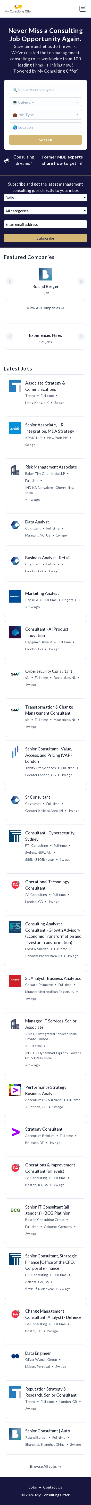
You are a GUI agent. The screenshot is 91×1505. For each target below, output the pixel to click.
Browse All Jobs (45, 1466)
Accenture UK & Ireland (43, 1100)
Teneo (30, 395)
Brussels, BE (34, 1143)
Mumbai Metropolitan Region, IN (49, 992)
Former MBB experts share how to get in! (62, 160)
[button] (81, 336)
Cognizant (33, 528)
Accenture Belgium (39, 1136)
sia (27, 677)
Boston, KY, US (36, 1185)
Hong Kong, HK (37, 403)
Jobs (33, 1487)
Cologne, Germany (58, 1227)
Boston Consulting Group (44, 1220)
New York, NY (57, 438)
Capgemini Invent (38, 642)
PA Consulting (36, 894)
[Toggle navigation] (82, 8)
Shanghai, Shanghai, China (45, 1444)
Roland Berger (36, 1437)
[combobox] (45, 102)
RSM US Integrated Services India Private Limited (51, 1036)
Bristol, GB (33, 1331)
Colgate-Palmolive (39, 985)
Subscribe (45, 238)
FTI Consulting (36, 845)
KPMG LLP (33, 438)
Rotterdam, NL (65, 677)
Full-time (47, 395)
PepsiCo (31, 600)
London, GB (34, 571)
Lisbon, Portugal (37, 1366)
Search (45, 139)
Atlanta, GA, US (37, 1282)
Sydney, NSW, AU (38, 852)
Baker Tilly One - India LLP (45, 473)
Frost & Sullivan (37, 949)
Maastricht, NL (65, 720)
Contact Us (52, 1487)
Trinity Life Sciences (40, 768)
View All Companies (46, 307)
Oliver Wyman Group (41, 1359)
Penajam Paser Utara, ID (43, 956)
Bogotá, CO (71, 600)
